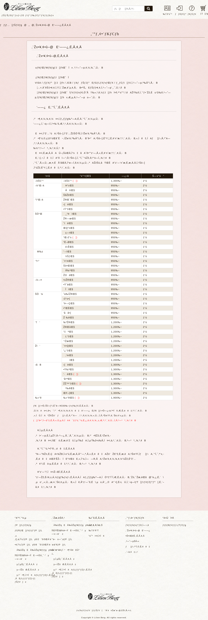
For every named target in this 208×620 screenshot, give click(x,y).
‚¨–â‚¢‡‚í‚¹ (132, 552)
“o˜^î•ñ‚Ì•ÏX (96, 536)
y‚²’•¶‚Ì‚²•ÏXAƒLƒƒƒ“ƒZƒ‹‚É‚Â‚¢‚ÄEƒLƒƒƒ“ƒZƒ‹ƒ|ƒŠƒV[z (29, 578)
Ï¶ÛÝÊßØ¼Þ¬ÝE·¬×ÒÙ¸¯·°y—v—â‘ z (29, 557)
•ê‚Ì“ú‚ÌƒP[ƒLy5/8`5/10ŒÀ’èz (29, 545)
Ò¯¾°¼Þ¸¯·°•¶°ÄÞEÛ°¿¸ (66, 552)
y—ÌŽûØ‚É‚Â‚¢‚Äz (27, 570)
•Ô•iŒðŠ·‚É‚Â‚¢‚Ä (135, 536)
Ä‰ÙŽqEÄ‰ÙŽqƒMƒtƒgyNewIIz (29, 550)
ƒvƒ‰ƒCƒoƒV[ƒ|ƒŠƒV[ (89, 610)
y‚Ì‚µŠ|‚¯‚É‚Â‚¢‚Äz (26, 564)
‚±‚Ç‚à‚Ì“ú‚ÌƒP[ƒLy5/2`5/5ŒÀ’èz (29, 537)
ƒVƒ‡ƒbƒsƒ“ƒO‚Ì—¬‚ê (137, 525)
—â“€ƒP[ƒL (59, 545)
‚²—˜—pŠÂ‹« (132, 541)
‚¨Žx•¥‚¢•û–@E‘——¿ (138, 530)
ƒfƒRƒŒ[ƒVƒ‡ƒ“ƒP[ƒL (28, 530)
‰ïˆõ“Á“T (94, 530)
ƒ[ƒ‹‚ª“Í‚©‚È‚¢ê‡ (138, 547)
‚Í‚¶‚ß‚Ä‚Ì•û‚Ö (96, 525)
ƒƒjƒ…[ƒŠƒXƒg (11, 25)
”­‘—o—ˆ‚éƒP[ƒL (62, 539)
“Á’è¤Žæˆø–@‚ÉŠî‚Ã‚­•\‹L (118, 610)
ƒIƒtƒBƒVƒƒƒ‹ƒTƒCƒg (174, 525)
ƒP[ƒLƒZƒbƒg (23, 525)
